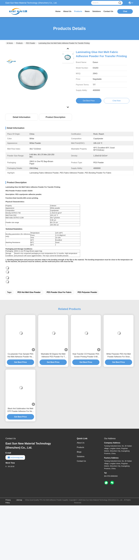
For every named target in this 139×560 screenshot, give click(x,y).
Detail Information (21, 117)
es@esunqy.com (15, 457)
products (78, 11)
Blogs (79, 452)
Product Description (55, 117)
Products (19, 43)
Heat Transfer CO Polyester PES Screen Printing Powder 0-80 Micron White (85, 355)
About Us (80, 443)
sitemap (19, 500)
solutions (96, 11)
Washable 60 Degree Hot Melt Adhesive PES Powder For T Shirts (53, 355)
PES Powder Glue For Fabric (59, 292)
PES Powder (30, 43)
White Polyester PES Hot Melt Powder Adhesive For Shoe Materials (118, 355)
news (87, 11)
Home (57, 11)
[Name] (119, 2)
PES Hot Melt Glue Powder (29, 292)
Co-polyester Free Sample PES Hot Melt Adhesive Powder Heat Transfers (20, 355)
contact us (108, 11)
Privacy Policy (8, 501)
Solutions (80, 456)
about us (67, 11)
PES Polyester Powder (87, 292)
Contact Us (81, 461)
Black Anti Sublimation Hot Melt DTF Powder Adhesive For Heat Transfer (20, 410)
